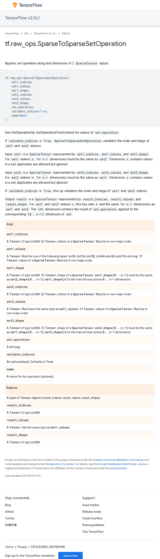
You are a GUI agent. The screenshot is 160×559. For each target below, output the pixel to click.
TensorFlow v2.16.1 (22, 18)
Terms (9, 547)
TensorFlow (12, 33)
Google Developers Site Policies (117, 464)
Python (66, 33)
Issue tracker (90, 505)
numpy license (118, 468)
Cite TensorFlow (93, 531)
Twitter (10, 518)
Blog (8, 505)
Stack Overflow (92, 518)
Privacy (22, 547)
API (26, 33)
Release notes (91, 511)
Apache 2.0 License (62, 464)
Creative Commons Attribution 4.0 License (118, 459)
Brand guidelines (93, 525)
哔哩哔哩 (11, 525)
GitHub (9, 511)
